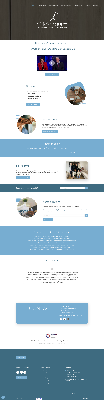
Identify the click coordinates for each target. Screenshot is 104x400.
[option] (52, 278)
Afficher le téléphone (67, 312)
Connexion (85, 398)
